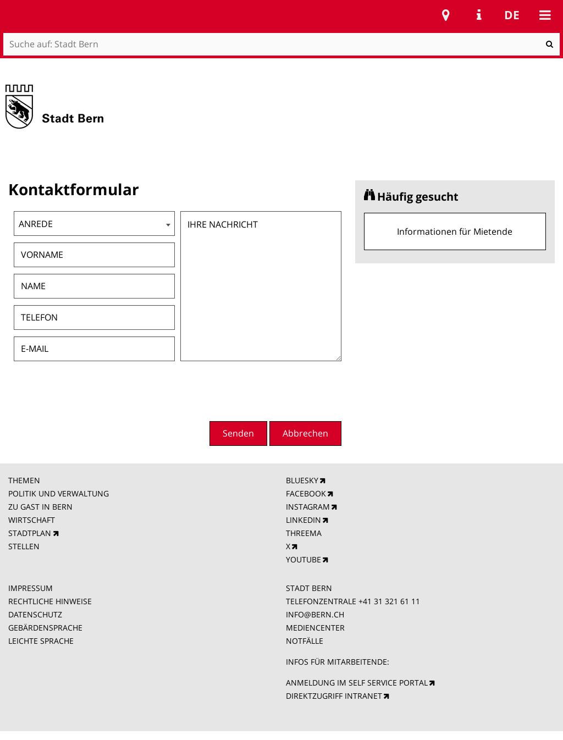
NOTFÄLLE (304, 641)
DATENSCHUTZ (35, 614)
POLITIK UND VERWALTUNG (58, 493)
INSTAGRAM (308, 506)
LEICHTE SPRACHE (41, 641)
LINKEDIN (303, 520)
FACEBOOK (306, 493)
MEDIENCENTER (315, 627)
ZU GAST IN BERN (40, 506)
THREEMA (304, 533)
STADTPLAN (29, 533)
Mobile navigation (545, 15)
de (512, 15)
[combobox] (94, 223)
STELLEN (24, 546)
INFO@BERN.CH (315, 614)
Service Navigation (479, 15)
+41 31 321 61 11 (389, 601)
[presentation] (263, 389)
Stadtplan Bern (446, 15)
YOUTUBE (303, 559)
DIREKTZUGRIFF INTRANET (334, 696)
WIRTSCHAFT (31, 520)
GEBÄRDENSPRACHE (45, 627)
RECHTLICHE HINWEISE (50, 601)
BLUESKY (302, 480)
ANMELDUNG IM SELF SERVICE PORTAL (357, 682)
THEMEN (24, 480)
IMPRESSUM (30, 588)
